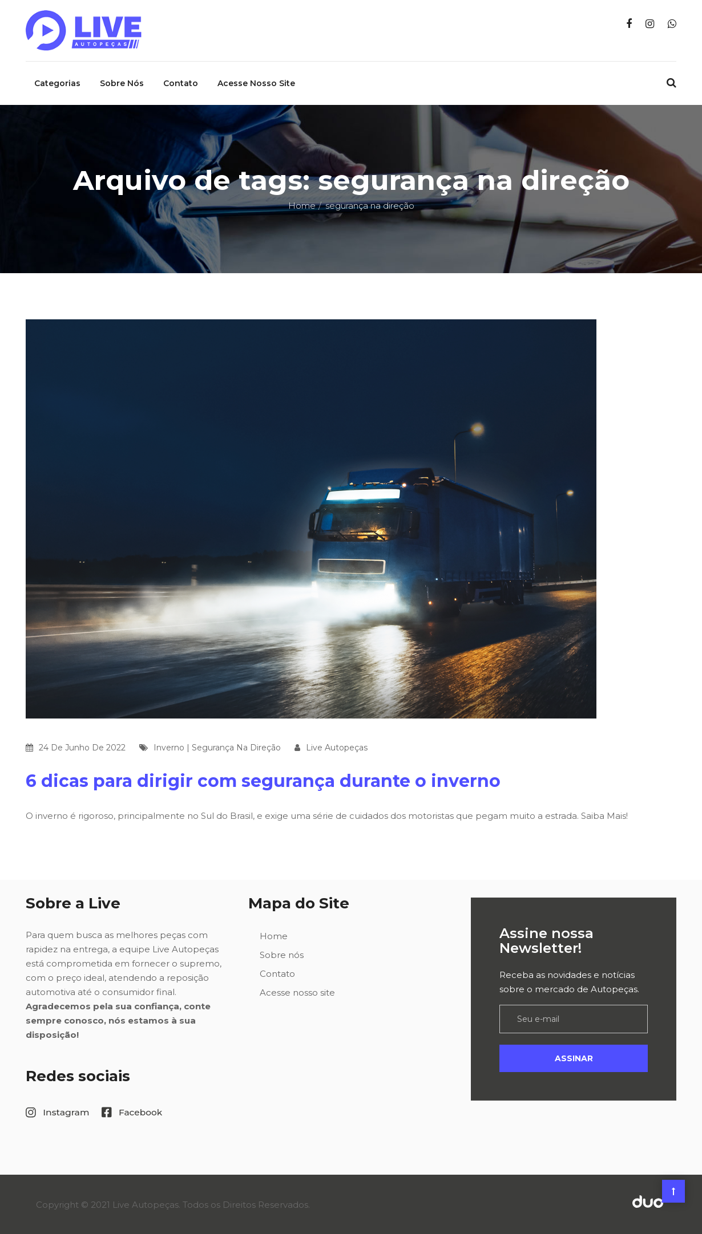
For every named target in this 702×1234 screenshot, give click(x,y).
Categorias (57, 83)
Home (302, 205)
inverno (169, 747)
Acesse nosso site (256, 83)
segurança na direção (236, 747)
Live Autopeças (337, 747)
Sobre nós (122, 83)
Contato (180, 83)
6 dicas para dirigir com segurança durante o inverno (263, 780)
